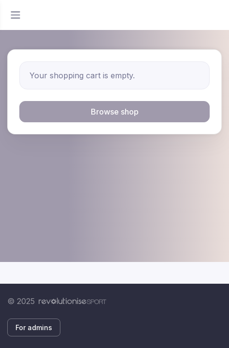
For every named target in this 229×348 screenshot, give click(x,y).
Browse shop (115, 111)
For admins (33, 327)
